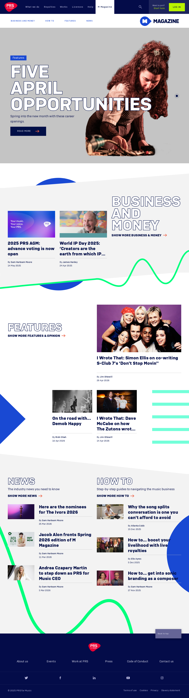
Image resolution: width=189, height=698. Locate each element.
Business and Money (23, 21)
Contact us (166, 661)
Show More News (25, 496)
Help (90, 7)
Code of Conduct (137, 661)
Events (51, 661)
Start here (158, 7)
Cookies (144, 690)
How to (49, 21)
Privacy (154, 690)
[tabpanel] (94, 95)
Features (70, 21)
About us (22, 661)
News (89, 21)
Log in (177, 7)
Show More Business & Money (139, 235)
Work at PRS (80, 661)
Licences (77, 7)
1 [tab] (177, 96)
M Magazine (105, 7)
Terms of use (130, 690)
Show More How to (115, 496)
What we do (32, 7)
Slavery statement (170, 690)
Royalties (49, 7)
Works (64, 7)
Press (109, 661)
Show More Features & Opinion (36, 336)
